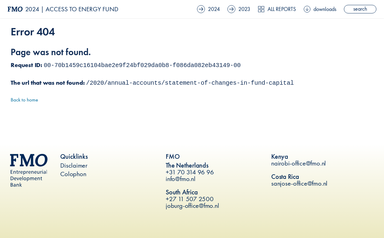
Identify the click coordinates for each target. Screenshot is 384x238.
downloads (320, 9)
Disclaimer (74, 165)
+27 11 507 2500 (189, 198)
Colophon (73, 173)
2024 (208, 9)
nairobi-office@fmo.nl (298, 163)
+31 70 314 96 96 (190, 172)
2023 (238, 9)
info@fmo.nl (180, 178)
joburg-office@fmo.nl (192, 205)
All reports (277, 9)
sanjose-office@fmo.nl (299, 183)
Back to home (24, 99)
